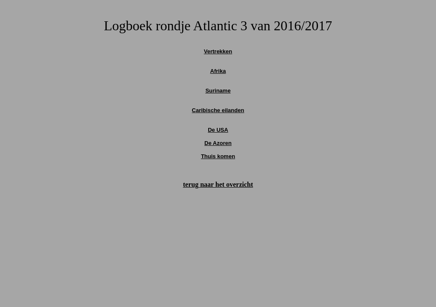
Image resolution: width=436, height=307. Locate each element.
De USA (218, 130)
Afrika (218, 71)
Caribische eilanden (218, 110)
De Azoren (218, 143)
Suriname (217, 90)
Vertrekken (218, 51)
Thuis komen (218, 156)
